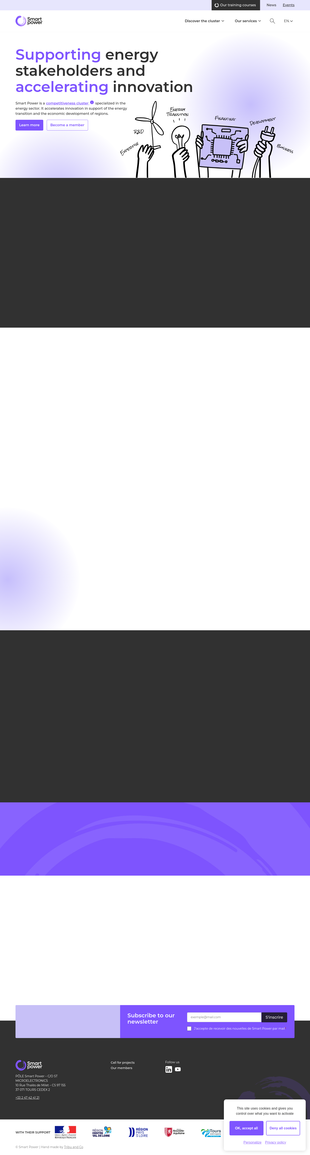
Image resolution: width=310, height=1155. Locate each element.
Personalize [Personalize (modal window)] (252, 1142)
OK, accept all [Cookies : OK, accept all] (246, 1128)
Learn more (29, 125)
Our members (121, 1068)
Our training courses (238, 5)
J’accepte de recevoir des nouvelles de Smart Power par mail (240, 1028)
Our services (246, 21)
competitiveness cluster (70, 102)
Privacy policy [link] (275, 1142)
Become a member (67, 125)
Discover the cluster (202, 21)
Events (288, 5)
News (271, 5)
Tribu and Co (73, 1147)
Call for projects (123, 1063)
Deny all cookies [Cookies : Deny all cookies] (283, 1128)
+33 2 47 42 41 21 (27, 1098)
